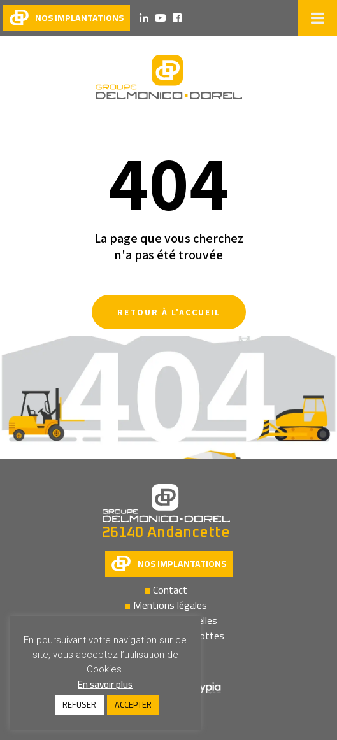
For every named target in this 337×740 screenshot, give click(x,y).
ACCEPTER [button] (133, 704)
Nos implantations (182, 563)
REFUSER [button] (79, 704)
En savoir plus (105, 684)
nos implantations (79, 18)
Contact (170, 589)
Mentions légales (170, 605)
